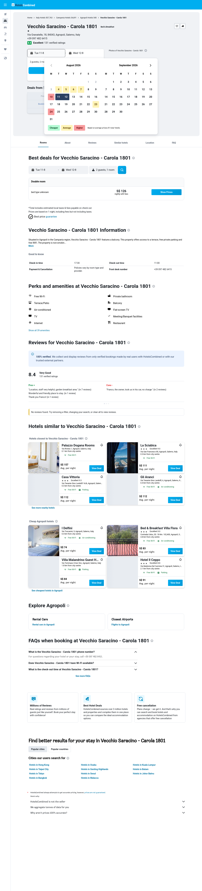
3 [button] (51, 89)
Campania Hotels (63, 18)
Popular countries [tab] (59, 749)
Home (29, 18)
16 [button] (95, 96)
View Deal (96, 468)
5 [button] (66, 89)
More (31, 246)
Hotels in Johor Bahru (143, 773)
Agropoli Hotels (86, 18)
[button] (5, 4)
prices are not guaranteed (94, 792)
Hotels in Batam (140, 769)
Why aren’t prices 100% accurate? (107, 813)
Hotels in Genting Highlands (94, 769)
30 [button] (95, 111)
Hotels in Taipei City (39, 769)
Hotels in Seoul (88, 773)
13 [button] (73, 96)
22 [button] (88, 104)
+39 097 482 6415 (37, 38)
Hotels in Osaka (88, 765)
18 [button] (58, 104)
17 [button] (51, 104)
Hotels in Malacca (90, 778)
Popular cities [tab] (37, 749)
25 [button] (58, 111)
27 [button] (73, 111)
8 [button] (88, 89)
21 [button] (81, 104)
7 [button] (81, 89)
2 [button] (95, 81)
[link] (43, 508)
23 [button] (95, 104)
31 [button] (51, 119)
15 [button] (88, 96)
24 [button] (51, 111)
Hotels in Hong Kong (39, 765)
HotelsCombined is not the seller (107, 801)
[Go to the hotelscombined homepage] (23, 4)
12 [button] (66, 96)
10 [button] (51, 96)
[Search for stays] (5, 21)
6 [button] (73, 89)
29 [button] (88, 111)
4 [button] (58, 89)
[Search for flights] (5, 14)
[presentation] (145, 50)
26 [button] (66, 111)
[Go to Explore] (5, 40)
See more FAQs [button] (82, 676)
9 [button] (95, 89)
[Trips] (5, 49)
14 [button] (81, 96)
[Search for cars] (5, 27)
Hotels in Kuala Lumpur (144, 765)
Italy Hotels (40, 18)
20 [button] (73, 104)
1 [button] (88, 81)
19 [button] (66, 104)
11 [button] (58, 96)
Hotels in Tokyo (36, 773)
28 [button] (81, 111)
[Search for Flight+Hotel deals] (5, 34)
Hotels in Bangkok (38, 778)
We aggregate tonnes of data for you (107, 807)
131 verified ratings (54, 42)
